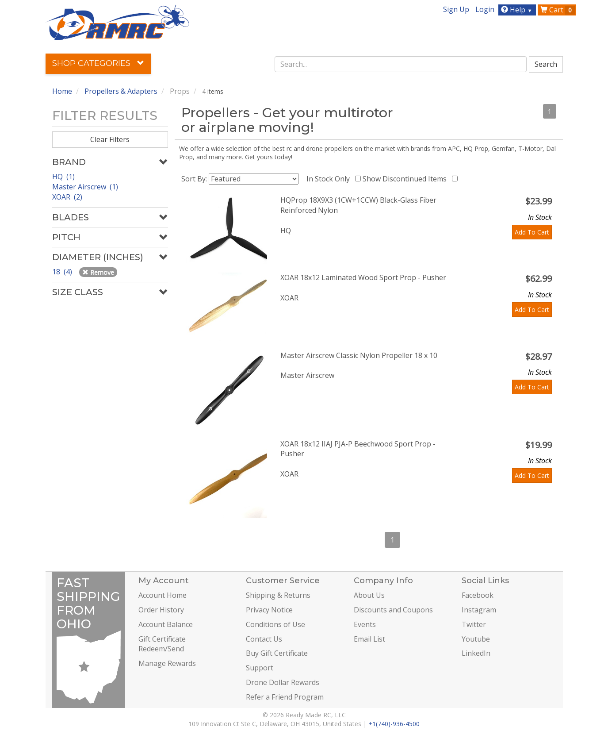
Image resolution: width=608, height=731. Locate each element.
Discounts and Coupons (393, 610)
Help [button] (517, 10)
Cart (557, 10)
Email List (369, 639)
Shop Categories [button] (98, 63)
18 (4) (63, 272)
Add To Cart (532, 232)
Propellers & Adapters (120, 91)
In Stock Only (329, 179)
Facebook (477, 595)
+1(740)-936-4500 (394, 723)
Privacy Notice (269, 610)
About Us (369, 595)
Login (484, 9)
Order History (161, 610)
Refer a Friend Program (285, 697)
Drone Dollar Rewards (282, 682)
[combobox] (401, 64)
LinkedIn (476, 653)
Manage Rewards (167, 663)
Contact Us (264, 639)
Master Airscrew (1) (85, 187)
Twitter (474, 624)
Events (365, 624)
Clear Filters (110, 139)
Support (259, 668)
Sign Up (456, 9)
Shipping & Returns (278, 595)
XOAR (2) (67, 197)
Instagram (479, 610)
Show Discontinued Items (406, 179)
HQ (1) (63, 176)
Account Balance (165, 624)
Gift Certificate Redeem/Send (162, 644)
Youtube (476, 639)
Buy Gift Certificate (277, 653)
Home (62, 91)
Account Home (162, 595)
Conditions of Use (275, 624)
